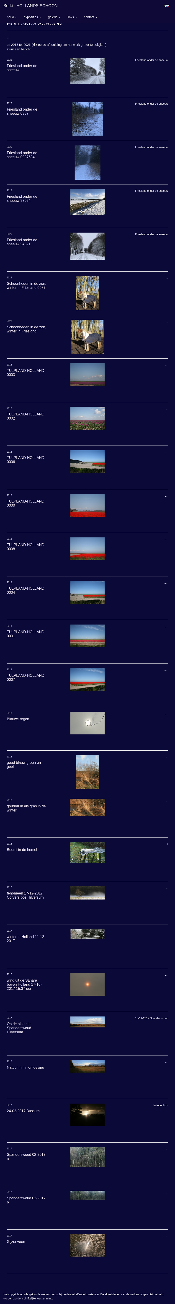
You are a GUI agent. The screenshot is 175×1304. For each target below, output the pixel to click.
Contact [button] (90, 17)
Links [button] (72, 17)
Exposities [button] (32, 17)
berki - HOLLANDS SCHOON (30, 5)
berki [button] (12, 17)
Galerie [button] (54, 17)
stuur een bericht (19, 49)
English (167, 6)
